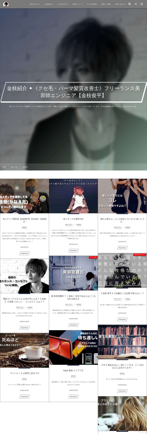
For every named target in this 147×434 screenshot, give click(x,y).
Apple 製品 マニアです (73, 372)
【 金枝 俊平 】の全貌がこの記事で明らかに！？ (122, 295)
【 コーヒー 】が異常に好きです (24, 375)
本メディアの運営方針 (73, 221)
